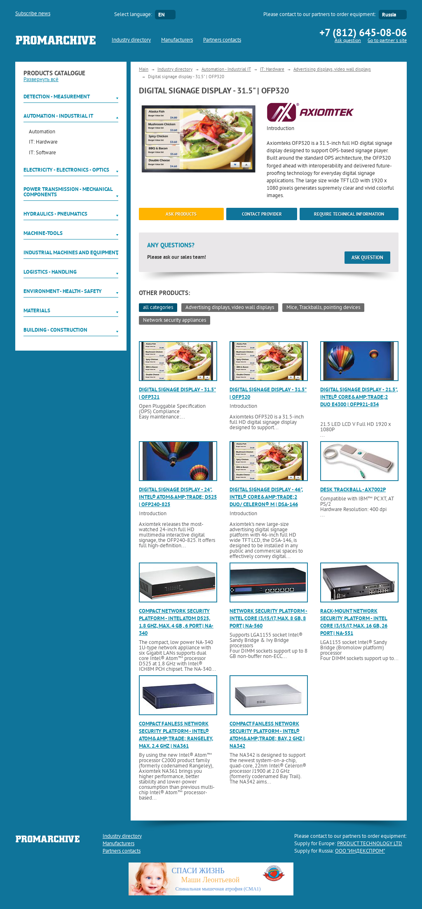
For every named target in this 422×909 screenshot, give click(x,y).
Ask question (348, 41)
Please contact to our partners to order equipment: (319, 15)
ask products (181, 214)
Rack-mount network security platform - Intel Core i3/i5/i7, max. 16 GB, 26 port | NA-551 (353, 622)
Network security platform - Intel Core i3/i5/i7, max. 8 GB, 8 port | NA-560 (268, 618)
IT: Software (42, 153)
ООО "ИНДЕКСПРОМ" (360, 851)
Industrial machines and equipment (70, 252)
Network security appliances (174, 320)
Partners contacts (222, 40)
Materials (36, 310)
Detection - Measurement (56, 96)
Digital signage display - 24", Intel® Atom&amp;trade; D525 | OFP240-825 (178, 497)
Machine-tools (43, 233)
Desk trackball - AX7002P (353, 489)
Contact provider (262, 214)
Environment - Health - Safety (62, 291)
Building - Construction (55, 329)
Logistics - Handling (50, 271)
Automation (42, 132)
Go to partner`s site (387, 41)
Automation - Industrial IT (58, 116)
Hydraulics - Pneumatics (55, 213)
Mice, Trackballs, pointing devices (323, 308)
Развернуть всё (41, 80)
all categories (158, 308)
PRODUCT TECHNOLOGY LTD (369, 844)
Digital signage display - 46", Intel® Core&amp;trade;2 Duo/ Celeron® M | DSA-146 (266, 497)
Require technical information (349, 214)
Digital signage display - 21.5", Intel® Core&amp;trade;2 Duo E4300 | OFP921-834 (359, 397)
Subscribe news (32, 14)
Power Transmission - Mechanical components (68, 191)
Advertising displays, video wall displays (332, 69)
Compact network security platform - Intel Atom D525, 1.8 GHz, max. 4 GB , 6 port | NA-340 (176, 622)
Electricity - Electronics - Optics (66, 169)
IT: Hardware (43, 142)
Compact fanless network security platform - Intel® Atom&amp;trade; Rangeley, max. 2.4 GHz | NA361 (176, 735)
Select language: (133, 15)
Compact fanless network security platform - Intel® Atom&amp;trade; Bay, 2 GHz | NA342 (267, 735)
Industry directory (131, 40)
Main (143, 69)
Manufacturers (177, 40)
